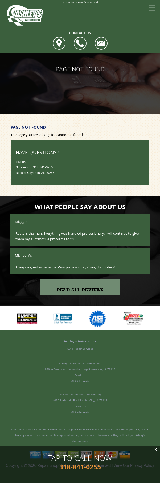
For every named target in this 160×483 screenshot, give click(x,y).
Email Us (80, 375)
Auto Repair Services (80, 348)
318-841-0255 (43, 167)
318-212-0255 (80, 412)
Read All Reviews (80, 290)
